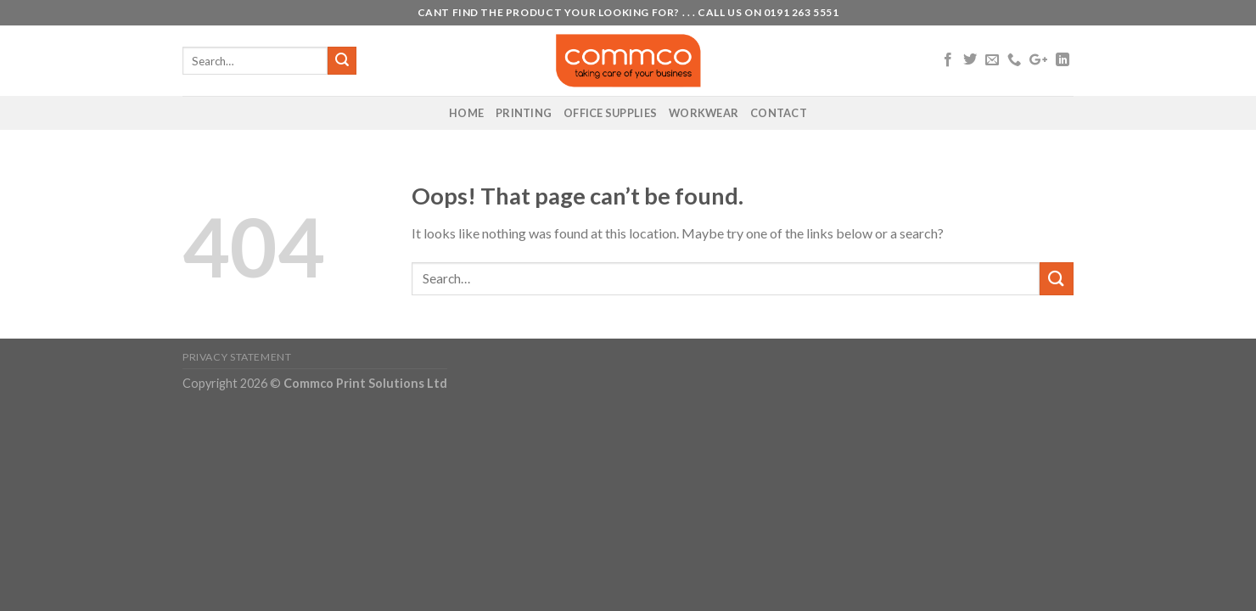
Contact (778, 113)
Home (466, 113)
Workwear (703, 113)
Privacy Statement (236, 356)
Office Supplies (610, 113)
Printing (524, 113)
